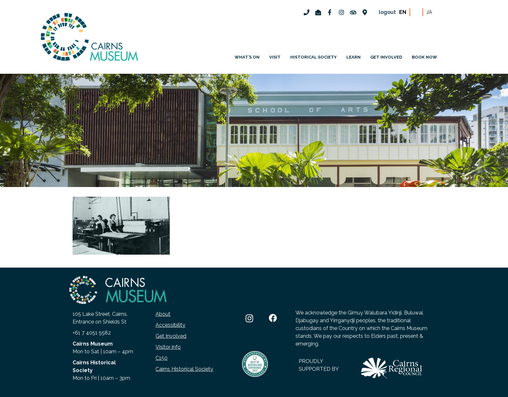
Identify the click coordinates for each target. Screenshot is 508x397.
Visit (275, 57)
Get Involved (171, 336)
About (163, 314)
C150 (161, 358)
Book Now (424, 57)
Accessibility (170, 325)
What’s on (247, 57)
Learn (353, 57)
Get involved (386, 57)
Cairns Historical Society (184, 369)
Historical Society (313, 57)
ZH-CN (416, 12)
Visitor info (168, 347)
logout (387, 12)
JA (429, 12)
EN (402, 12)
